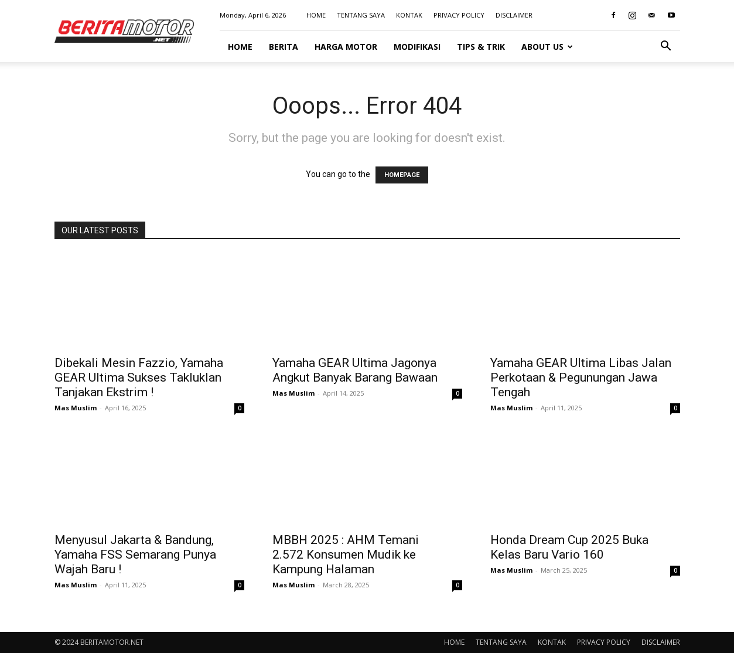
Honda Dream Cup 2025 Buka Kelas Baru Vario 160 (569, 547)
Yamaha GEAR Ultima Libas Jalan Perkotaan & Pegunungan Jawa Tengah (580, 377)
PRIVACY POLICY (458, 15)
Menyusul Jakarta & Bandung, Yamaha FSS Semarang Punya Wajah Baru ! (135, 554)
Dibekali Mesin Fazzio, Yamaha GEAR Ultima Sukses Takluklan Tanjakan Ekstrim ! (138, 377)
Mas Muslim (75, 407)
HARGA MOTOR (346, 46)
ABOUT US (547, 46)
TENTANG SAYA (361, 15)
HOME (316, 15)
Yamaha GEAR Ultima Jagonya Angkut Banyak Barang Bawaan (355, 370)
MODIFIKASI (417, 46)
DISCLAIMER (514, 15)
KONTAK (409, 15)
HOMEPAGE (401, 175)
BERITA (283, 46)
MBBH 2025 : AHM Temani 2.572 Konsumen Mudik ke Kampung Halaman (345, 554)
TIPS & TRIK (481, 46)
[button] (666, 47)
